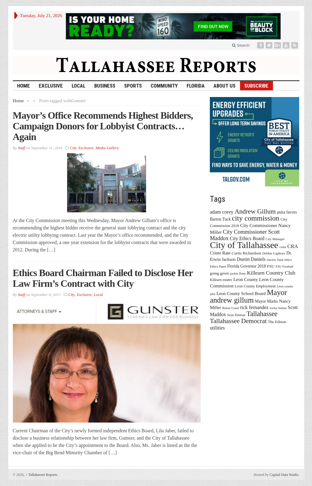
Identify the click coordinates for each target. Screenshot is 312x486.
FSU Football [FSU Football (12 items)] (284, 266)
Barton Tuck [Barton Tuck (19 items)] (220, 219)
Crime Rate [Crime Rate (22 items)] (220, 252)
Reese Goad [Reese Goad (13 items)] (230, 308)
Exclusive (51, 86)
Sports (133, 86)
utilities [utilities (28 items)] (217, 328)
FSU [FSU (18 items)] (270, 266)
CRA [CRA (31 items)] (292, 246)
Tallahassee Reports (41, 475)
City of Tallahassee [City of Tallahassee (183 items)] (244, 245)
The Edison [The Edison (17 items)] (277, 321)
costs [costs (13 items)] (282, 247)
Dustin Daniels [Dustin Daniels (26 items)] (251, 259)
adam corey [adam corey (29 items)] (221, 212)
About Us (224, 86)
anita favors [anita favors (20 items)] (287, 212)
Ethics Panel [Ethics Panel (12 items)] (218, 266)
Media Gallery (107, 148)
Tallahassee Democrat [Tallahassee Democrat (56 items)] (238, 321)
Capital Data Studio (284, 475)
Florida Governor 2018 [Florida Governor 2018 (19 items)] (246, 266)
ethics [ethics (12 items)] (288, 259)
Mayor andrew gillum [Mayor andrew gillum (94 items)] (248, 296)
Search (240, 45)
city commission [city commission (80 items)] (255, 218)
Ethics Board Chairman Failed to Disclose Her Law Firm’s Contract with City (103, 278)
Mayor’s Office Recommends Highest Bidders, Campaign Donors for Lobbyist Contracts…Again (103, 126)
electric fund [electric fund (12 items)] (275, 259)
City (73, 148)
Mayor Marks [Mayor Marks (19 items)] (266, 301)
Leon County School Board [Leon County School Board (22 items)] (241, 293)
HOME (23, 86)
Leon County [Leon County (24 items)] (245, 279)
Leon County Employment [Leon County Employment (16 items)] (255, 286)
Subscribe (256, 86)
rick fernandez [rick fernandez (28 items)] (254, 307)
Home (18, 100)
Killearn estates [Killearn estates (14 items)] (221, 280)
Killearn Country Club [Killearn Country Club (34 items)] (271, 273)
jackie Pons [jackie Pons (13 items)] (238, 273)
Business (104, 86)
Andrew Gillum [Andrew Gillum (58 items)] (255, 211)
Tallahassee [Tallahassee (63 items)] (261, 314)
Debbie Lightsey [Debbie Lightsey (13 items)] (273, 253)
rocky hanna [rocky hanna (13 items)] (278, 308)
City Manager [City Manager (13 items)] (275, 239)
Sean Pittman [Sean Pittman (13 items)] (236, 315)
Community (164, 86)
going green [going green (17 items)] (219, 273)
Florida (196, 86)
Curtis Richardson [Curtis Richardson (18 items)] (246, 253)
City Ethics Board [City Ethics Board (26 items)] (247, 238)
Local (78, 86)
